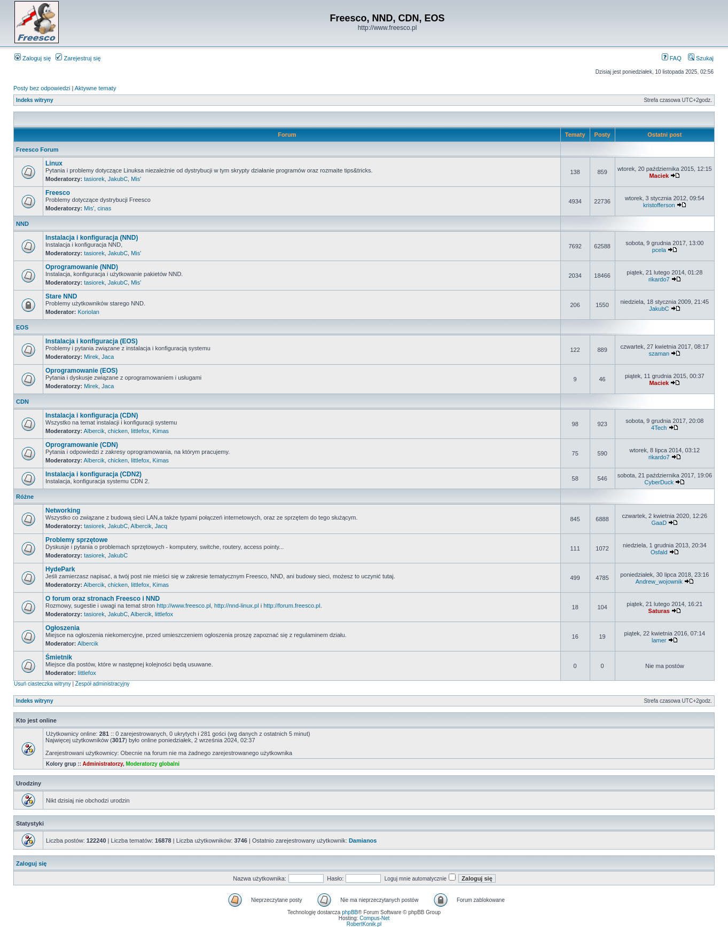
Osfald (659, 552)
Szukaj (701, 58)
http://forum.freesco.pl (291, 605)
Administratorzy (103, 764)
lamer (659, 640)
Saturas (659, 611)
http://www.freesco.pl (183, 605)
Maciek (659, 175)
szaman (659, 353)
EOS (22, 327)
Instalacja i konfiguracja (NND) (91, 237)
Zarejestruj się (78, 58)
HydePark (60, 569)
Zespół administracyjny (102, 684)
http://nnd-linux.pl (236, 605)
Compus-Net (374, 918)
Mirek (91, 356)
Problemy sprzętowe (76, 540)
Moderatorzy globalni (152, 764)
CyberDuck (659, 482)
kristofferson (659, 205)
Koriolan (88, 312)
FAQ (672, 58)
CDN (22, 401)
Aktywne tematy (95, 88)
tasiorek (94, 179)
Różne (25, 496)
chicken (118, 431)
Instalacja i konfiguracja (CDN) (91, 415)
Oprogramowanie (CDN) (81, 445)
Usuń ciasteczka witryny (42, 684)
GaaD (659, 523)
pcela (659, 250)
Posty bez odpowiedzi (41, 88)
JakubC (118, 179)
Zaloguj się (32, 58)
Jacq (161, 526)
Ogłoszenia (62, 628)
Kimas (161, 431)
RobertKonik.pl (364, 924)
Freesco (57, 193)
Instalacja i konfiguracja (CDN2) (93, 474)
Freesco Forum (37, 149)
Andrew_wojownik (659, 581)
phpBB (350, 912)
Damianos (363, 840)
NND (22, 224)
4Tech (659, 428)
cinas (104, 208)
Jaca (107, 356)
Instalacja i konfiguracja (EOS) (91, 341)
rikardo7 (659, 279)
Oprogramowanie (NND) (81, 267)
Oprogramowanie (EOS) (81, 370)
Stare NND (61, 296)
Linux (53, 163)
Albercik (94, 431)
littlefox (140, 431)
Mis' (136, 179)
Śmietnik (58, 657)
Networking (62, 510)
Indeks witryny (34, 100)
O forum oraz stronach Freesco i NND (102, 598)
